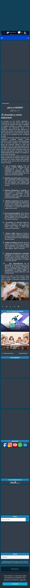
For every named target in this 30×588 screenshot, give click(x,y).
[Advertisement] (15, 15)
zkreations (14, 561)
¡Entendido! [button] (15, 584)
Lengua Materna (5, 103)
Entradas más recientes (7, 353)
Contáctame (15, 569)
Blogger (20, 561)
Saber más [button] (23, 580)
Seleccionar (4, 557)
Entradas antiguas (23, 353)
